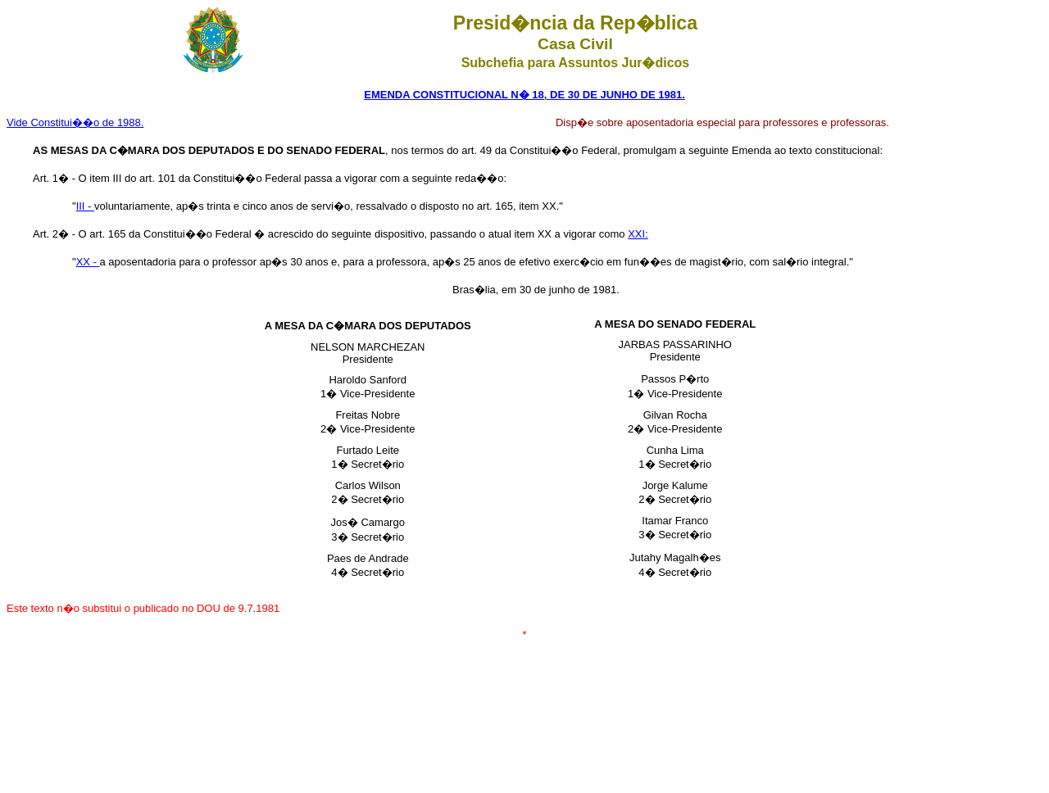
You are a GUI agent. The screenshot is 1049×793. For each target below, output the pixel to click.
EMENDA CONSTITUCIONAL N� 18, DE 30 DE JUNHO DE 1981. (524, 94)
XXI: (638, 234)
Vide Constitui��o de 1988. (75, 122)
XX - (88, 262)
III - (85, 206)
